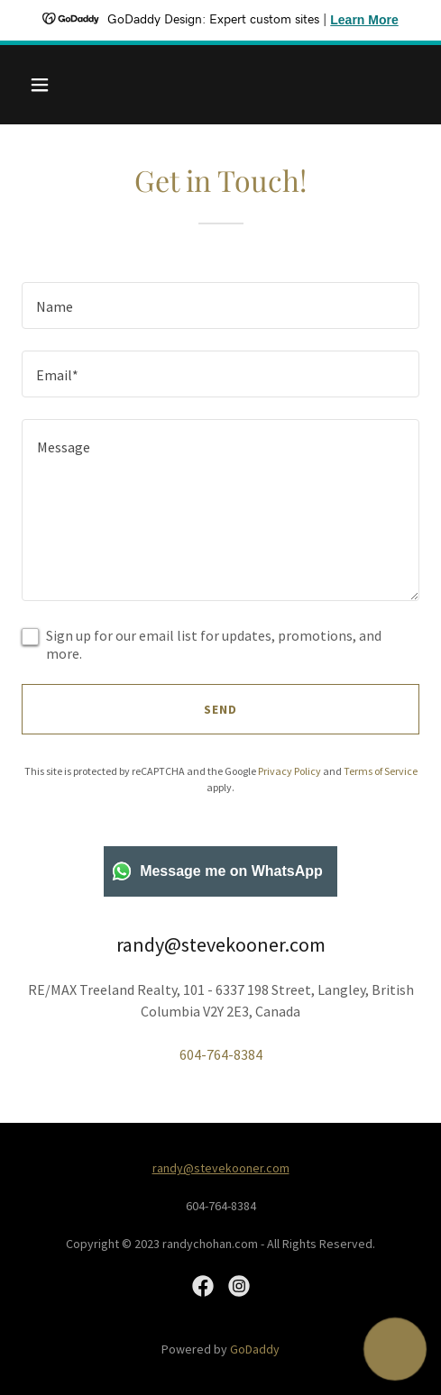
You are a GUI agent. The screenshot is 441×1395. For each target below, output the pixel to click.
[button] (51, 85)
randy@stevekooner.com (220, 1168)
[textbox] (220, 305)
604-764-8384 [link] (220, 1054)
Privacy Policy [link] (289, 771)
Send (220, 709)
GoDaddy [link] (255, 1349)
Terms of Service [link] (381, 771)
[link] (203, 1286)
